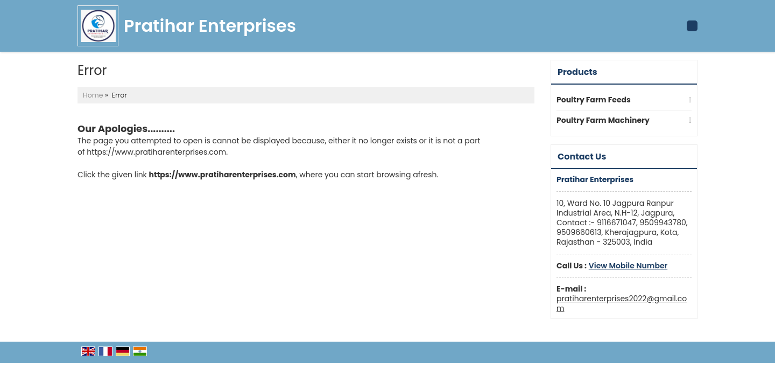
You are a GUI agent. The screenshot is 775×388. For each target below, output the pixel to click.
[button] (628, 265)
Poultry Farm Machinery (603, 120)
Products (577, 72)
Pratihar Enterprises (210, 25)
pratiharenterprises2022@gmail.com (621, 303)
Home (93, 95)
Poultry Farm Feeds (593, 99)
